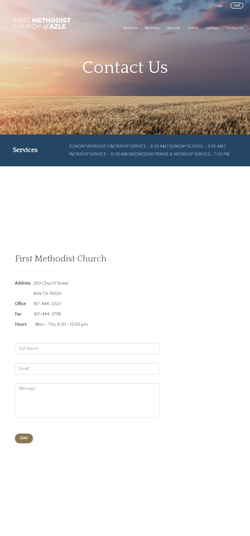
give (236, 6)
